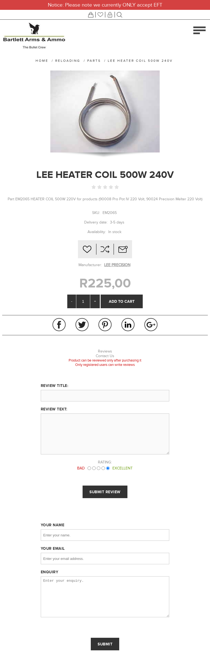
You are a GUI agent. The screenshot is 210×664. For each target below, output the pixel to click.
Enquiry (50, 572)
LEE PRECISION (117, 265)
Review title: (54, 385)
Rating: (105, 462)
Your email (53, 548)
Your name (53, 525)
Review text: (54, 409)
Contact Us (105, 356)
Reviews (105, 351)
